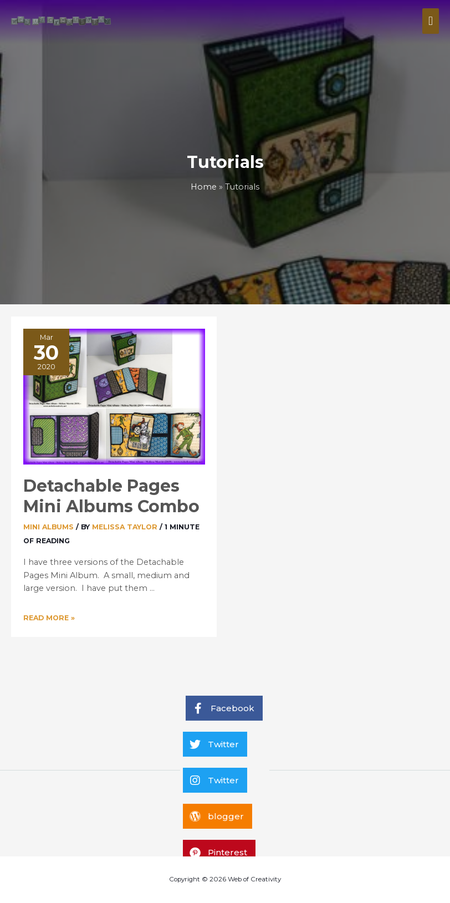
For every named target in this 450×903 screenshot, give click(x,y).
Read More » (49, 618)
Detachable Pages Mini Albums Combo (111, 496)
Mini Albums (48, 527)
